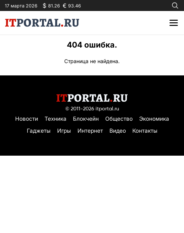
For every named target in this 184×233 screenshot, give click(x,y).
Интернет (90, 131)
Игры (64, 131)
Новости (26, 119)
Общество (119, 119)
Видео (117, 131)
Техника (55, 119)
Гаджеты (39, 131)
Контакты (145, 131)
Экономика (154, 119)
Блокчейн (86, 119)
